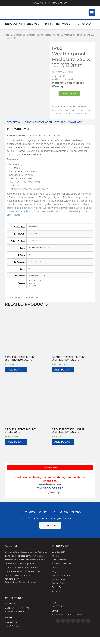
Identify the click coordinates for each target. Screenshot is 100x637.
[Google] (78, 621)
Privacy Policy (58, 587)
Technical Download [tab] (68, 122)
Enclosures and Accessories (42, 35)
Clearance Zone (50, 468)
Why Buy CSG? (58, 552)
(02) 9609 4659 (12, 626)
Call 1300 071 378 (50, 488)
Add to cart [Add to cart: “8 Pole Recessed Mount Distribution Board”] (62, 442)
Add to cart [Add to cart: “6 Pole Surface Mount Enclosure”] (16, 442)
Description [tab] (14, 122)
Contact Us (57, 568)
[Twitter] (68, 621)
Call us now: (50, 3)
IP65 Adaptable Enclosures (23, 298)
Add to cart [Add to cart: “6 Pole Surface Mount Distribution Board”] (16, 370)
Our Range (19, 35)
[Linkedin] (73, 621)
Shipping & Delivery (61, 575)
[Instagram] (63, 621)
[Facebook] (58, 621)
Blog (54, 572)
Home (8, 35)
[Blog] (88, 621)
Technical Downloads (61, 564)
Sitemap (56, 591)
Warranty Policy (59, 579)
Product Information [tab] (38, 122)
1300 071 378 (11, 622)
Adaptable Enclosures (64, 110)
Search (50, 525)
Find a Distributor (60, 560)
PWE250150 (32, 240)
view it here (14, 215)
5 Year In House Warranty (23, 197)
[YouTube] (83, 621)
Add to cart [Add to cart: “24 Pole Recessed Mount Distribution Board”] (62, 370)
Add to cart (70, 93)
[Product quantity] (55, 93)
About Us (56, 556)
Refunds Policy (58, 583)
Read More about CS (24, 575)
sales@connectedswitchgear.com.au (68, 614)
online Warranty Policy (20, 211)
